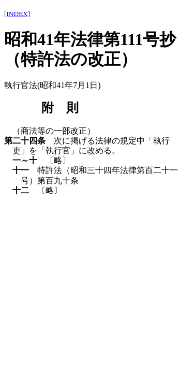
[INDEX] (17, 14)
